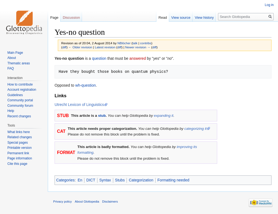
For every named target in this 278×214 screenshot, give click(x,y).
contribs (145, 43)
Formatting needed (173, 180)
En (80, 180)
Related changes (19, 137)
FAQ (10, 68)
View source (181, 17)
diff (64, 47)
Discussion (71, 17)
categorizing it (195, 129)
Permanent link (18, 153)
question (99, 58)
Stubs (120, 180)
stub (102, 116)
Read (163, 17)
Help (10, 111)
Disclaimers (110, 201)
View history (204, 17)
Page (54, 17)
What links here (18, 132)
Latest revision (105, 47)
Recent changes (19, 116)
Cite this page (17, 164)
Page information (19, 158)
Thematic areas (18, 63)
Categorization (141, 180)
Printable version (19, 148)
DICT (90, 180)
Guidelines (15, 95)
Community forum (20, 106)
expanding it (163, 116)
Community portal (20, 100)
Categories (65, 180)
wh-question (85, 85)
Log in (269, 5)
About (11, 58)
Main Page (15, 53)
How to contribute (20, 84)
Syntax (105, 180)
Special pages (17, 142)
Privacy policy (62, 201)
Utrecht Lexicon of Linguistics (79, 104)
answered (137, 58)
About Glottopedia (87, 201)
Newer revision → (137, 47)
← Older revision (80, 47)
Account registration (21, 90)
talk (134, 43)
